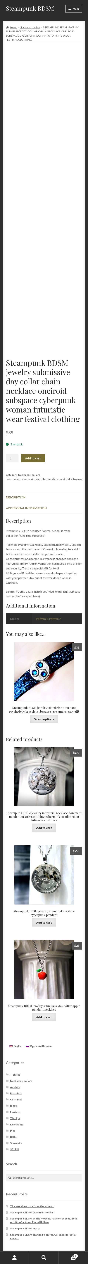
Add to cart (33, 458)
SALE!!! (14, 1149)
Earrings (15, 1111)
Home (13, 27)
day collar (40, 479)
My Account (14, 1257)
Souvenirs (16, 1143)
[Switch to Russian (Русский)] (39, 1046)
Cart (68, 1255)
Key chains (16, 1124)
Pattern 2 (55, 618)
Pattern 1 (42, 618)
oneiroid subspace (70, 479)
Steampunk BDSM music (25, 1228)
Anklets (15, 1087)
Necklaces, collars (30, 27)
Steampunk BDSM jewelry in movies (32, 1212)
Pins (12, 1130)
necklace (53, 479)
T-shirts (15, 1074)
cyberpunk (27, 479)
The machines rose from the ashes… (32, 1206)
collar (16, 479)
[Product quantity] (12, 458)
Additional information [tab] (26, 508)
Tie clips (15, 1118)
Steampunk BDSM (30, 8)
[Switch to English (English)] (15, 1046)
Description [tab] (16, 497)
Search (44, 1257)
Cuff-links (16, 1099)
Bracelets (16, 1093)
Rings (13, 1105)
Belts (13, 1136)
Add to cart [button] (44, 827)
